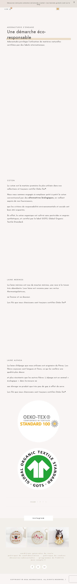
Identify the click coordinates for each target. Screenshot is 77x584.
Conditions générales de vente (36, 553)
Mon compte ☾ (38, 560)
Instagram (38, 518)
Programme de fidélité (51, 558)
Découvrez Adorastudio (22, 558)
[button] (58, 9)
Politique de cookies (54, 555)
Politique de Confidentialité (23, 555)
